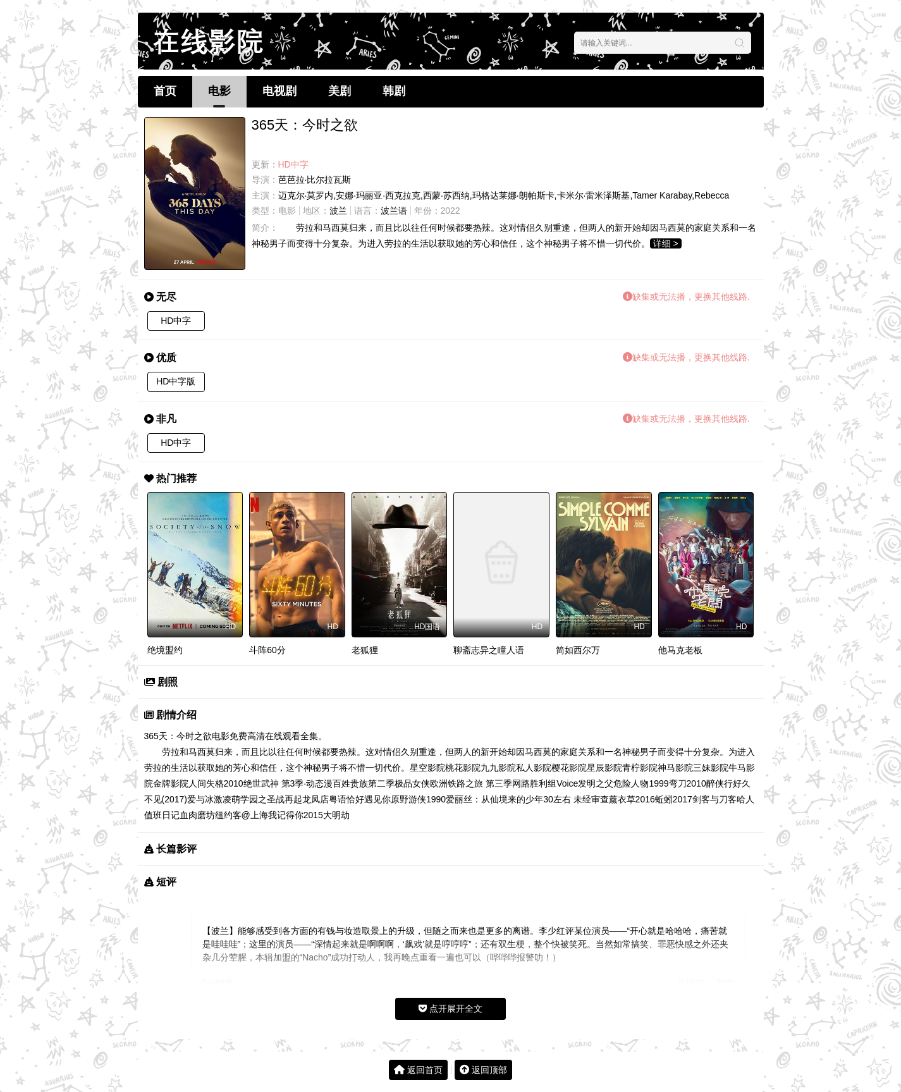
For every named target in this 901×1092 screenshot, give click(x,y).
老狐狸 (365, 650)
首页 (165, 91)
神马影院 (675, 768)
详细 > (665, 243)
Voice (567, 783)
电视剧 (279, 91)
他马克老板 (680, 650)
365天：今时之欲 (178, 736)
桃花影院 (463, 768)
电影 (219, 91)
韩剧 (394, 91)
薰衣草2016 (632, 799)
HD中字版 (175, 381)
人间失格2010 (215, 783)
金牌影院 (170, 783)
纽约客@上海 (241, 815)
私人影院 (533, 768)
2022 (450, 211)
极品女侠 (412, 783)
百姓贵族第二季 (364, 783)
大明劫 (336, 815)
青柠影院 (640, 768)
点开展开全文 (450, 1008)
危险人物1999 (640, 783)
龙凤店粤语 (324, 799)
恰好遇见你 (368, 799)
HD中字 (176, 321)
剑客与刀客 (714, 799)
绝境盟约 (165, 650)
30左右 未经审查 (575, 799)
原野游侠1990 (418, 799)
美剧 (339, 91)
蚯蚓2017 (673, 799)
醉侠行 (719, 783)
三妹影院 (710, 768)
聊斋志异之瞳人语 (488, 650)
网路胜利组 (534, 783)
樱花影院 (569, 768)
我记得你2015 (295, 815)
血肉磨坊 (197, 815)
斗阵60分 (267, 650)
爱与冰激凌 (209, 799)
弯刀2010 (687, 783)
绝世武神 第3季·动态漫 (288, 783)
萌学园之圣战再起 (266, 799)
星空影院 (427, 768)
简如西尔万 (578, 650)
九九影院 (498, 768)
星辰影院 (604, 768)
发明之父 (595, 783)
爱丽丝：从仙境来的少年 (494, 799)
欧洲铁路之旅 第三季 (471, 783)
